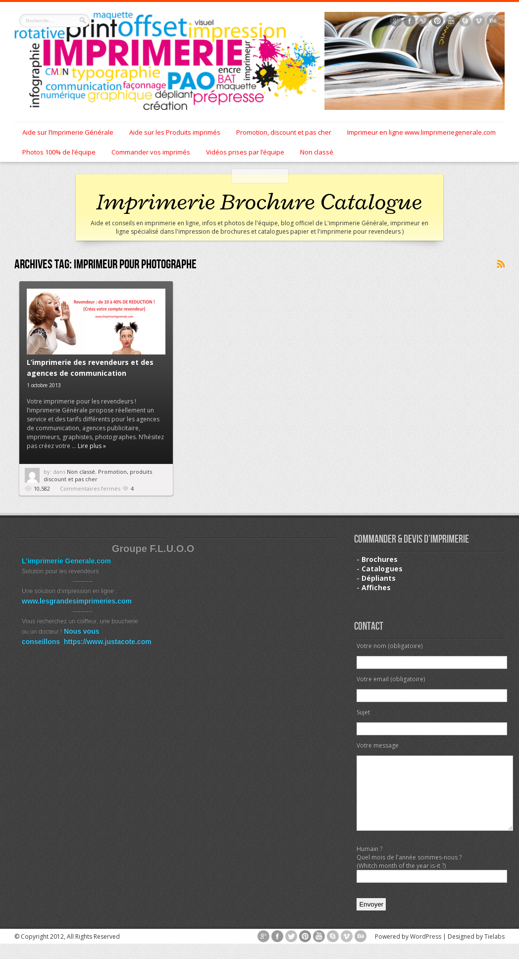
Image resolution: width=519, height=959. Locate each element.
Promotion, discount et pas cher (283, 132)
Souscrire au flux (500, 264)
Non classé (316, 152)
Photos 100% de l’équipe (59, 152)
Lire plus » (92, 446)
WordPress (425, 951)
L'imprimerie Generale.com (66, 561)
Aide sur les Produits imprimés (174, 132)
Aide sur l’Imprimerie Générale (67, 132)
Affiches (376, 587)
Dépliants (379, 578)
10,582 (42, 488)
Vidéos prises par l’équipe (245, 152)
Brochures (380, 559)
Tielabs (494, 951)
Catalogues (382, 568)
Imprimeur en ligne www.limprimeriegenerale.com (421, 132)
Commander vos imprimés (150, 152)
